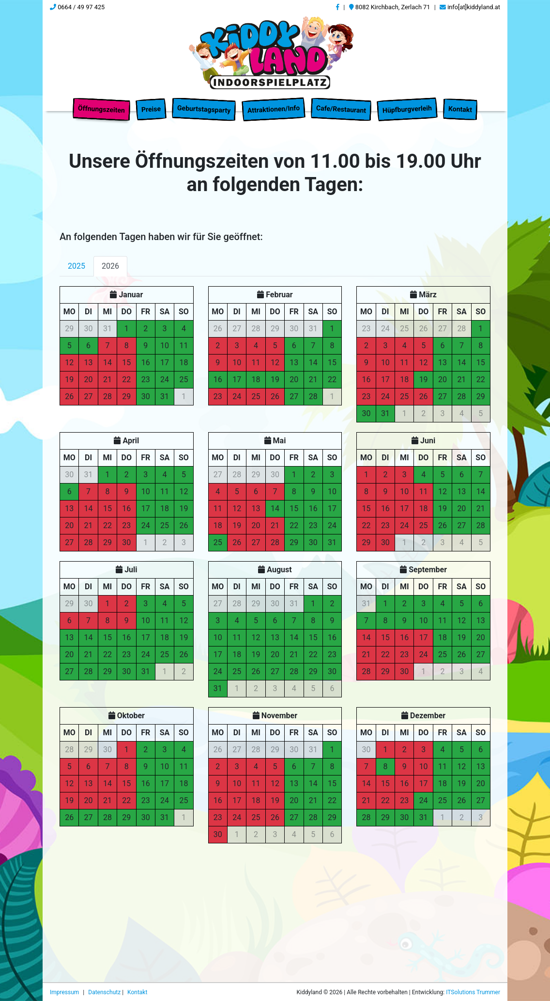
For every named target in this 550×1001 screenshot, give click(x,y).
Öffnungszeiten (101, 105)
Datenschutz (105, 992)
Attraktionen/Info (273, 104)
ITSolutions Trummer (473, 992)
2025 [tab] (76, 270)
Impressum (65, 992)
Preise (151, 104)
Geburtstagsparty (204, 104)
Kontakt (460, 105)
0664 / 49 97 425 (77, 7)
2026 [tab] (110, 270)
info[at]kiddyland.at (470, 7)
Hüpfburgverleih (407, 105)
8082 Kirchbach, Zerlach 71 (389, 7)
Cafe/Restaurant (341, 105)
